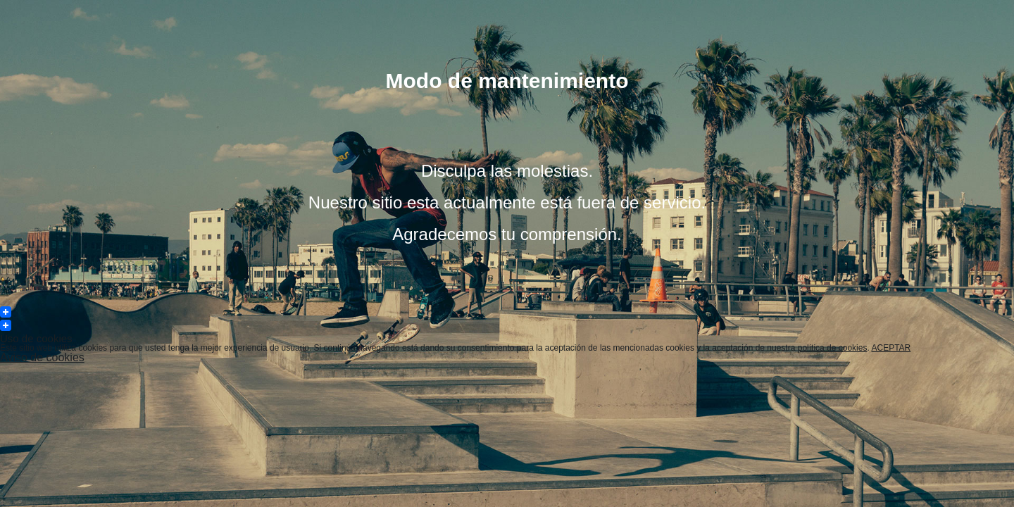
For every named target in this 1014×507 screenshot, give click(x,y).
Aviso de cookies (42, 357)
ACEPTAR (890, 348)
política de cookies (833, 348)
